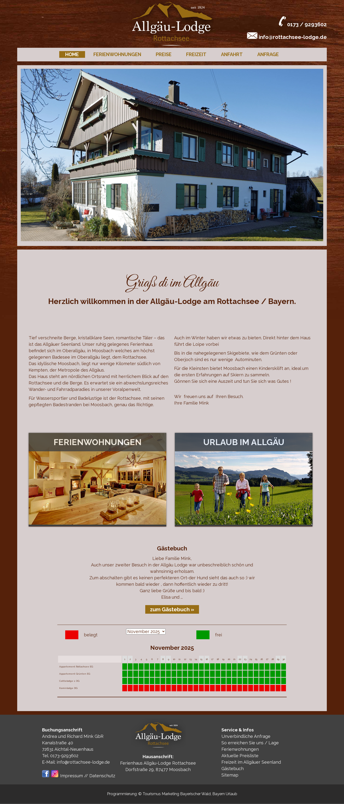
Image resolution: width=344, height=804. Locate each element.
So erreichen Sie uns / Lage (250, 742)
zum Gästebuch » (172, 609)
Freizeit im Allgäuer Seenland (251, 762)
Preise (164, 54)
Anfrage (268, 54)
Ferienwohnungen (117, 54)
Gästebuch (232, 768)
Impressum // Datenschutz (87, 775)
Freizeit (196, 54)
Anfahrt (232, 54)
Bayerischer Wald (195, 794)
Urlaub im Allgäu (243, 442)
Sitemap (229, 774)
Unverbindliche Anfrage (245, 736)
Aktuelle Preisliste (239, 755)
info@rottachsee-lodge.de (293, 37)
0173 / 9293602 (307, 24)
